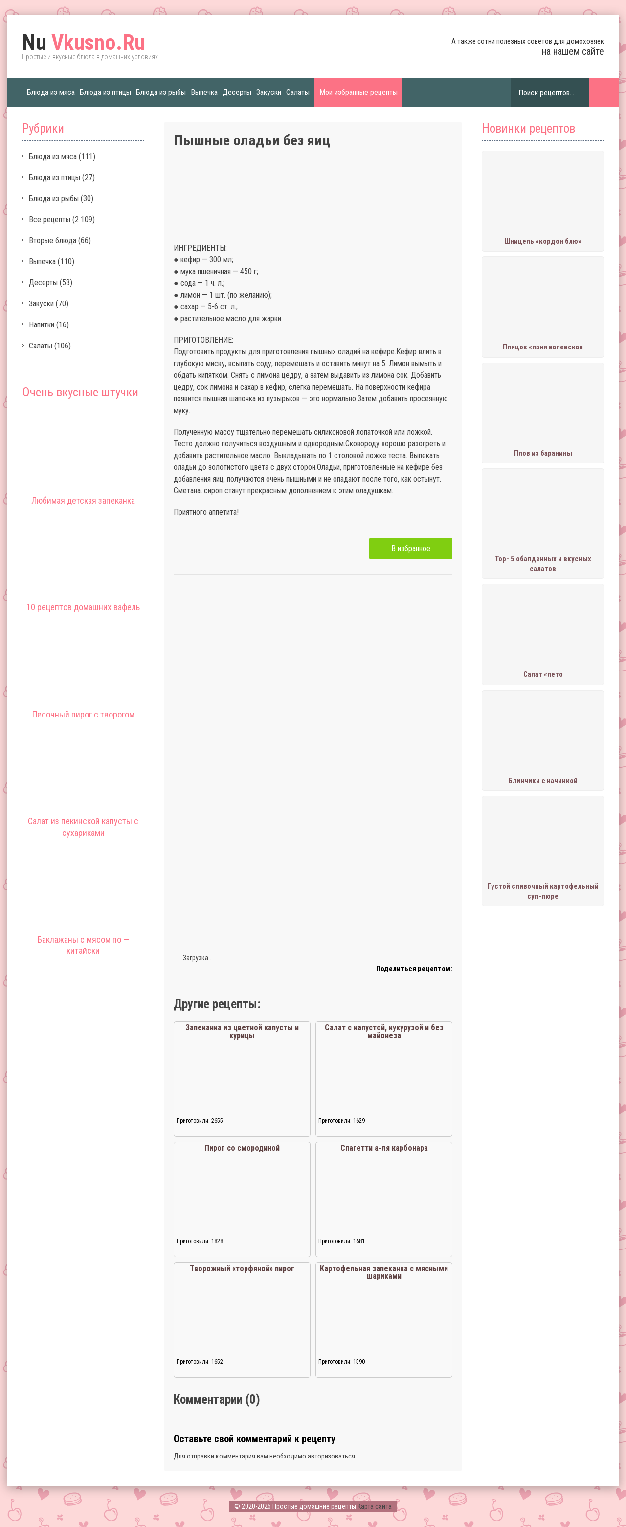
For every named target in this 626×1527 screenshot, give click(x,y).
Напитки (41, 324)
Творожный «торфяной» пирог (242, 1268)
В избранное (410, 548)
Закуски (268, 92)
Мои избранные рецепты (358, 92)
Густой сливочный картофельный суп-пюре (543, 891)
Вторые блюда (52, 240)
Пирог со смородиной (242, 1148)
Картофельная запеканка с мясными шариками (384, 1272)
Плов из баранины (543, 453)
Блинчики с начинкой (543, 780)
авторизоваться (331, 1456)
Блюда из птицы (105, 92)
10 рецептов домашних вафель (83, 607)
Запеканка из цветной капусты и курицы (242, 1031)
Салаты (298, 92)
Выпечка (204, 92)
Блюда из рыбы (161, 92)
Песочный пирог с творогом (83, 714)
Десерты (237, 92)
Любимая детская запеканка (83, 500)
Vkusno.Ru (83, 42)
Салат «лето (543, 674)
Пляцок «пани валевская (543, 347)
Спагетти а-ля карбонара (384, 1148)
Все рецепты (49, 219)
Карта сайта (375, 1506)
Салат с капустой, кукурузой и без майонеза (384, 1031)
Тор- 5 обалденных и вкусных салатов (543, 564)
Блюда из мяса (51, 92)
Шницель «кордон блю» (542, 241)
